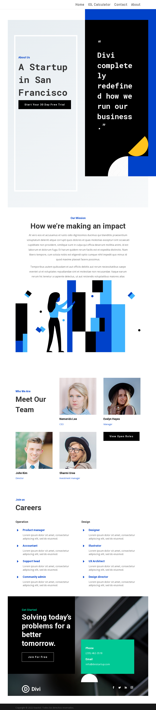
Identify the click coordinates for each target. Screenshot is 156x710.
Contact (120, 5)
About (135, 5)
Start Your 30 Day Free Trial (45, 104)
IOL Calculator (99, 5)
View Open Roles (121, 436)
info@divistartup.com (98, 664)
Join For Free (38, 657)
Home (79, 5)
